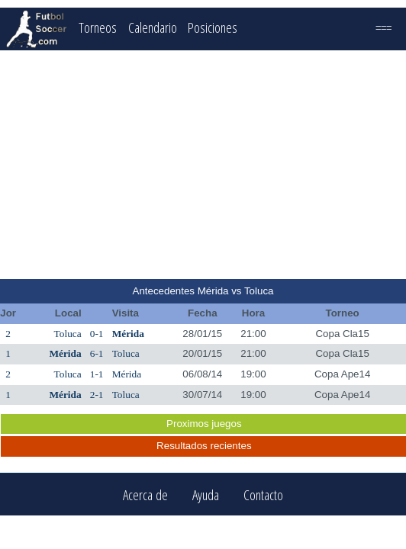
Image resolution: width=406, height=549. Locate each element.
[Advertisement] (203, 164)
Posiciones (212, 27)
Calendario (152, 27)
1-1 (97, 374)
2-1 (97, 394)
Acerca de (145, 494)
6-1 (97, 353)
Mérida (128, 333)
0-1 (97, 333)
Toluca (68, 333)
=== (383, 27)
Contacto (263, 494)
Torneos (98, 27)
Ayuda (205, 494)
